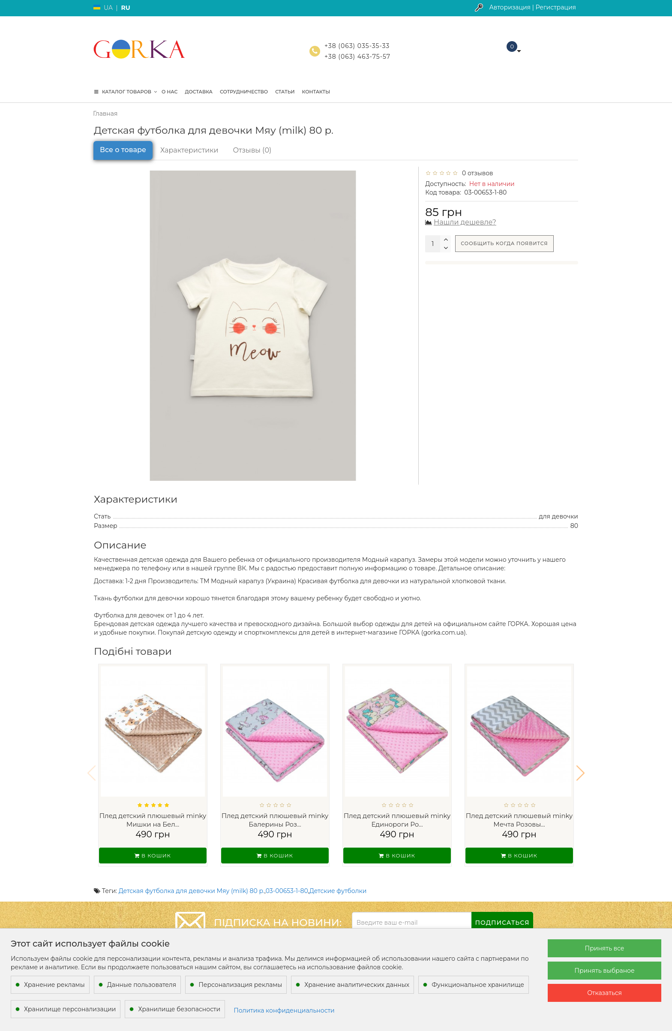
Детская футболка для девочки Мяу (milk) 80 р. (191, 880)
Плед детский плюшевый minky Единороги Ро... (397, 820)
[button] (580, 767)
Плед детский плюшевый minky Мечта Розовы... (519, 820)
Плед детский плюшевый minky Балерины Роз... (275, 820)
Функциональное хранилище (478, 985)
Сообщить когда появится (504, 243)
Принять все (604, 948)
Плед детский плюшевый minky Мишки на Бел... (153, 820)
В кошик (153, 855)
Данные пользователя (142, 985)
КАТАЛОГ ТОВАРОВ (125, 92)
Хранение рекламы (54, 985)
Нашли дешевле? (465, 222)
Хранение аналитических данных (356, 985)
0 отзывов (476, 173)
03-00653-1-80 (287, 880)
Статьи (284, 92)
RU (125, 8)
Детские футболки (337, 880)
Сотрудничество (244, 92)
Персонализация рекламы (240, 985)
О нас (169, 92)
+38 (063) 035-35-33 (357, 46)
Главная (105, 113)
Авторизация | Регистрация (532, 7)
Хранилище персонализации (70, 1009)
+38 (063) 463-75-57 (357, 56)
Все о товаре (123, 150)
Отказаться (604, 993)
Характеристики (189, 150)
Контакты (316, 92)
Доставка (198, 92)
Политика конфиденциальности (284, 1010)
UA (108, 8)
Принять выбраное (604, 970)
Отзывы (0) (252, 150)
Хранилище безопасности (179, 1009)
